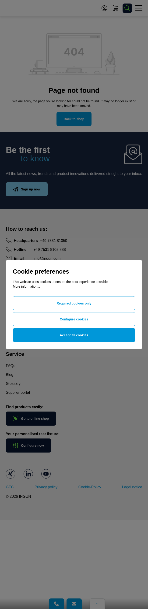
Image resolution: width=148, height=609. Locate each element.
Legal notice (132, 487)
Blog (9, 375)
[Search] (127, 8)
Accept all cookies (74, 335)
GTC (10, 487)
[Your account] (104, 8)
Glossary (13, 384)
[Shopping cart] (115, 8)
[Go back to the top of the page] (97, 603)
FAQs (10, 366)
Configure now (28, 445)
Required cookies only (73, 303)
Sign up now (26, 189)
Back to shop (74, 119)
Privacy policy (46, 487)
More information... (26, 286)
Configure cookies (74, 319)
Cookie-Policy (89, 487)
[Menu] (138, 8)
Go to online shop (31, 418)
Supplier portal (18, 392)
